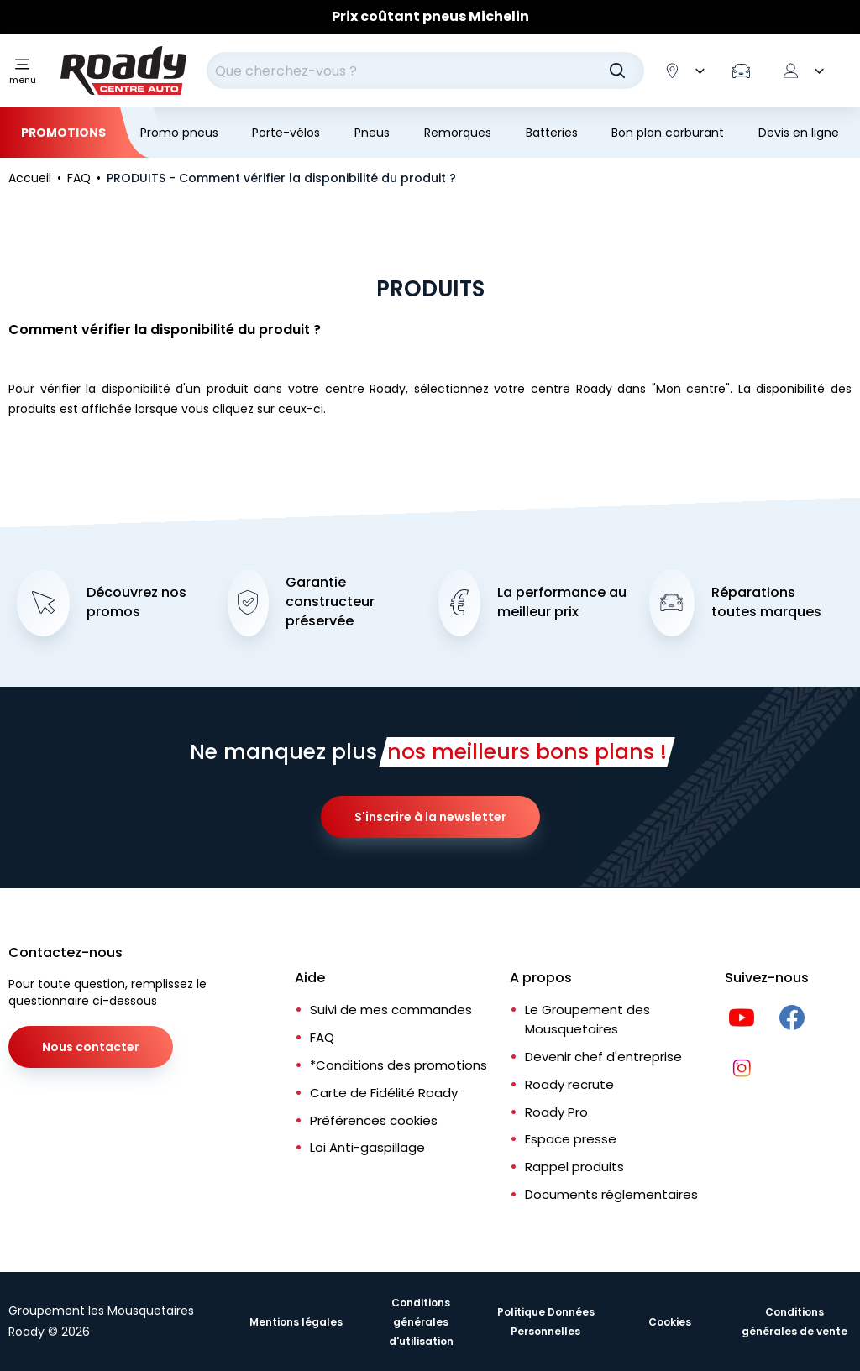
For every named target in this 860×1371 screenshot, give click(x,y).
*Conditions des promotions (398, 1065)
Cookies (669, 1322)
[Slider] (430, 17)
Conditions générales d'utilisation (421, 1321)
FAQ (322, 1037)
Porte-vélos (286, 132)
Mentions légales (296, 1322)
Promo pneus (179, 132)
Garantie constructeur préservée (330, 602)
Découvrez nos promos (136, 602)
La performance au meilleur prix (562, 602)
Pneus (372, 132)
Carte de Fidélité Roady (384, 1093)
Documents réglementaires (611, 1194)
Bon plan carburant (667, 132)
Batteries (552, 132)
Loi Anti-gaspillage (367, 1147)
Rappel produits (574, 1166)
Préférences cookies (374, 1120)
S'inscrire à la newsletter (430, 816)
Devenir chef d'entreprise (603, 1056)
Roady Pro (556, 1112)
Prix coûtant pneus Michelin (430, 16)
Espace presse (570, 1139)
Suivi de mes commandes (391, 1009)
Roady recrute (569, 1084)
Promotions (63, 132)
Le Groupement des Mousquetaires (587, 1019)
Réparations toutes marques (766, 602)
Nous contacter (90, 1047)
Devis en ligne (798, 132)
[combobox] (425, 70)
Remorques (457, 132)
